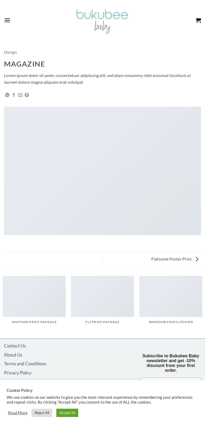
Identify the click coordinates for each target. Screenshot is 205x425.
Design (10, 52)
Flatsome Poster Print (174, 258)
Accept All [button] (67, 413)
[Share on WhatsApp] (7, 95)
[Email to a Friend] (20, 95)
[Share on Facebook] (14, 95)
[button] (7, 20)
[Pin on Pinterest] (27, 95)
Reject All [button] (42, 413)
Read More (17, 413)
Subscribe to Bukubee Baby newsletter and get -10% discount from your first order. (171, 363)
